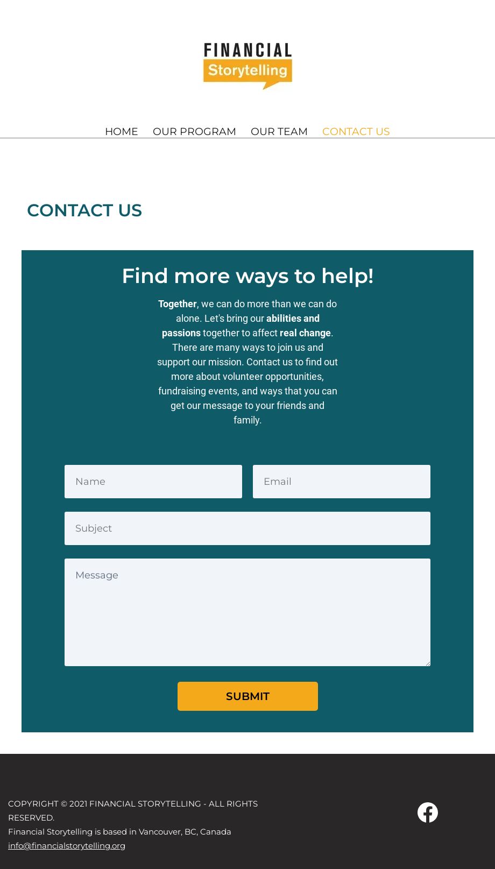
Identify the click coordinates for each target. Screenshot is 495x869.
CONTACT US (356, 131)
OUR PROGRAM (194, 131)
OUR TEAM (279, 131)
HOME (121, 131)
